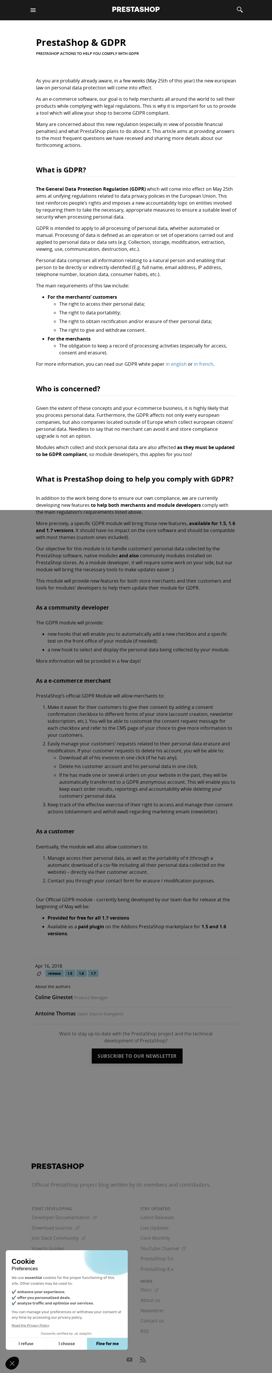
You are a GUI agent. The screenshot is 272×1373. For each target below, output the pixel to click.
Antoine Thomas (55, 1013)
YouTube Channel (163, 1248)
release (54, 973)
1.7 (93, 973)
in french (203, 364)
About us (150, 1300)
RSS (144, 1331)
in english (176, 364)
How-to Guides (48, 1248)
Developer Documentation (64, 1217)
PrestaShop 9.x (156, 1258)
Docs (149, 1289)
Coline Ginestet (54, 997)
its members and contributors (173, 1184)
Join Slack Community (59, 1238)
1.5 (69, 973)
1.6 (81, 973)
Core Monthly (155, 1238)
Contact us (152, 1321)
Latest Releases (157, 1217)
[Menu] (33, 10)
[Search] (240, 10)
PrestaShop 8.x (156, 1269)
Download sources (56, 1228)
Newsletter (152, 1310)
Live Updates (154, 1228)
